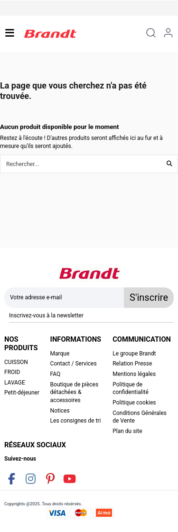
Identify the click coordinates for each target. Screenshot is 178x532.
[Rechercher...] (169, 164)
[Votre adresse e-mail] (64, 297)
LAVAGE (14, 382)
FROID (12, 372)
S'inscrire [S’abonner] (149, 297)
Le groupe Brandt (134, 353)
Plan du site (127, 431)
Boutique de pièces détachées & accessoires (74, 392)
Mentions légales (134, 374)
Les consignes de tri (75, 420)
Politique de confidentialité (130, 388)
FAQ (55, 374)
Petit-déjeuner (21, 392)
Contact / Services (73, 363)
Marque (60, 353)
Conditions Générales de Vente (139, 417)
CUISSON (16, 362)
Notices (60, 410)
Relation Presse (132, 363)
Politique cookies (134, 402)
